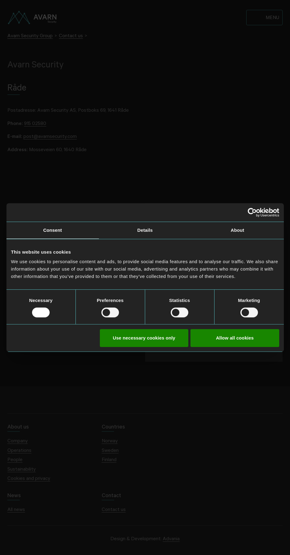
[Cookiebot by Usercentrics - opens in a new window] (252, 212)
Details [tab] (145, 230)
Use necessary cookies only (144, 337)
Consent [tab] (52, 230)
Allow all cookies (235, 337)
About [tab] (237, 230)
